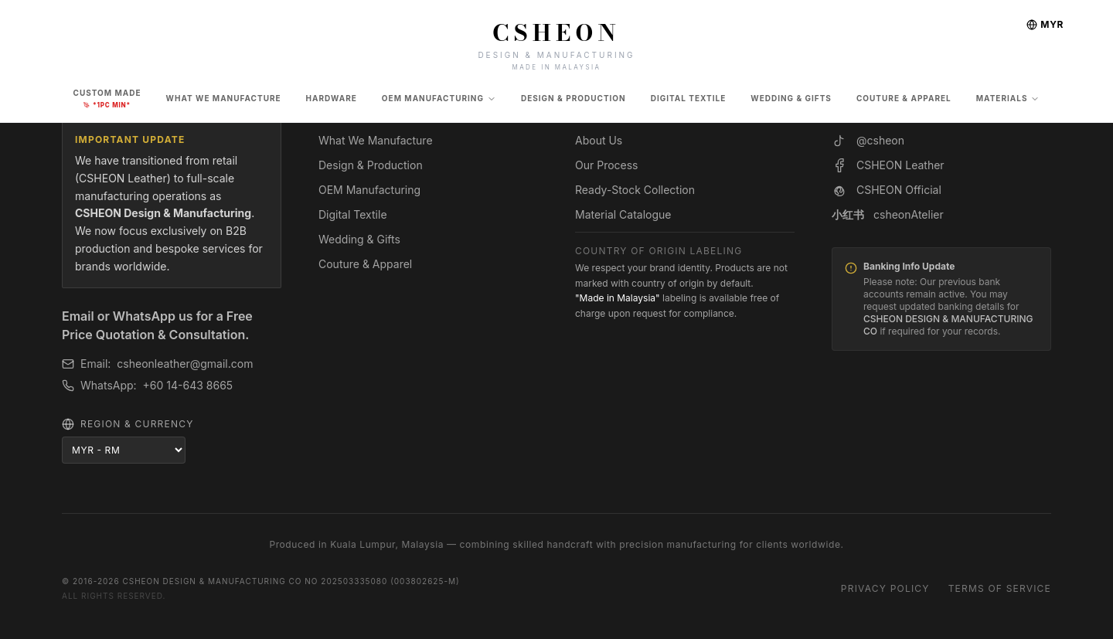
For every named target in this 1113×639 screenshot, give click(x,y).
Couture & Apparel (365, 263)
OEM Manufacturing (439, 98)
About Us (598, 140)
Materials (1008, 98)
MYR (1045, 24)
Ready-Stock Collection (635, 189)
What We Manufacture (375, 140)
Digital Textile (352, 214)
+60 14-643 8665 (188, 385)
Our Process (606, 165)
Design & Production (370, 165)
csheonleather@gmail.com (185, 363)
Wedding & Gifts (359, 239)
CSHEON (556, 32)
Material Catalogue (623, 214)
